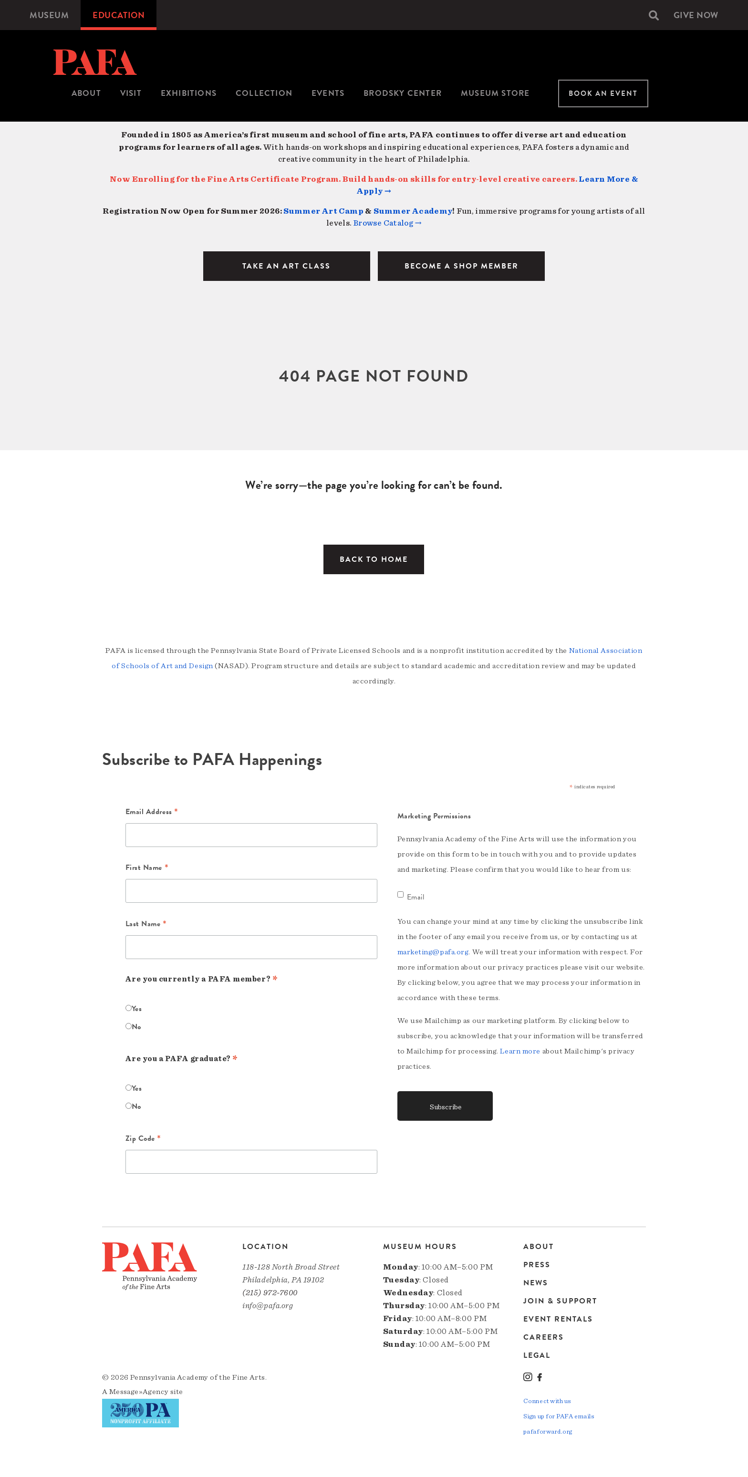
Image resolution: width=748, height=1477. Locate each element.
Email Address (151, 812)
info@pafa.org (267, 1305)
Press (537, 1264)
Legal (537, 1355)
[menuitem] (49, 15)
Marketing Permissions (434, 816)
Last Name (146, 924)
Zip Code (143, 1139)
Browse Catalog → (387, 223)
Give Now (696, 15)
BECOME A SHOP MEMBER (462, 266)
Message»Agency (139, 1391)
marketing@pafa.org (433, 952)
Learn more (520, 1051)
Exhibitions (189, 93)
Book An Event (603, 93)
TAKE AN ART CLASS (286, 266)
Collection (264, 93)
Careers (543, 1337)
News (535, 1283)
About (86, 93)
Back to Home (374, 559)
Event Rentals (558, 1319)
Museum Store (495, 93)
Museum (49, 15)
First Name (147, 868)
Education (119, 15)
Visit (131, 93)
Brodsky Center (403, 93)
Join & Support (560, 1301)
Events (328, 93)
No (136, 1027)
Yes (137, 1008)
